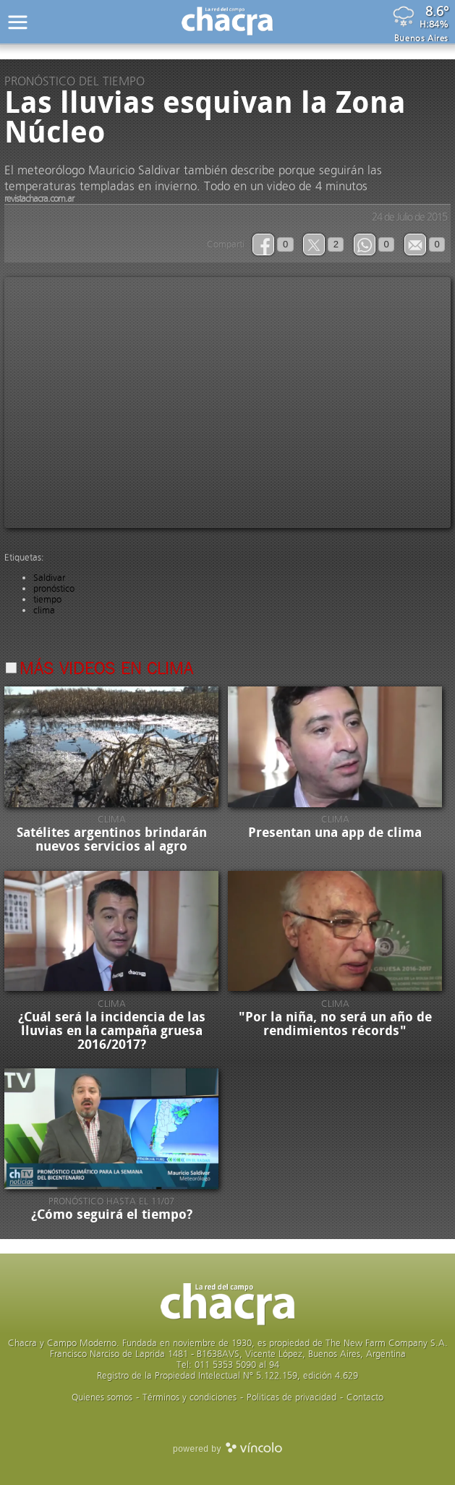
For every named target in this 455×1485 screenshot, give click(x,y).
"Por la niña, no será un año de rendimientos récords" (335, 1024)
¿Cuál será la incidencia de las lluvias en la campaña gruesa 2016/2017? (111, 1030)
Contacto (364, 1397)
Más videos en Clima (106, 669)
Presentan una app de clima (335, 833)
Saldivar (49, 577)
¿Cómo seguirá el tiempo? (111, 1214)
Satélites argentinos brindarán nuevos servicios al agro (112, 839)
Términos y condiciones (190, 1397)
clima (44, 610)
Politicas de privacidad (291, 1397)
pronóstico (54, 588)
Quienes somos (102, 1397)
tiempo (47, 599)
